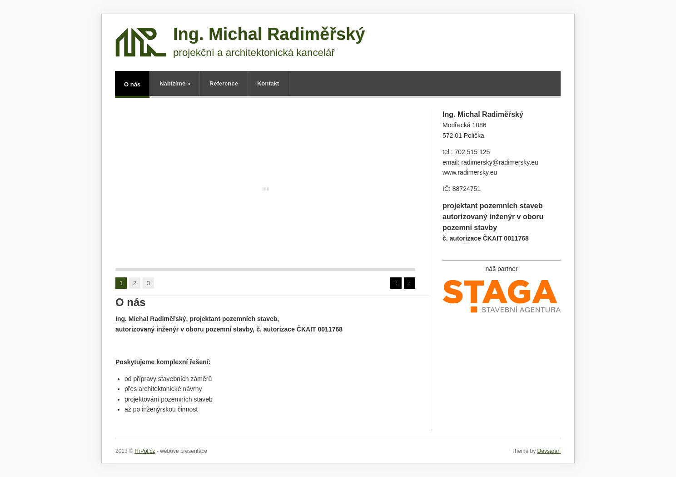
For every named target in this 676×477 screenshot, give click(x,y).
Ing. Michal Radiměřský (269, 34)
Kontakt (268, 83)
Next (409, 283)
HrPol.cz (144, 451)
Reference (223, 83)
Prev (396, 283)
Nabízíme (174, 83)
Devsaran (549, 451)
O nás (132, 84)
